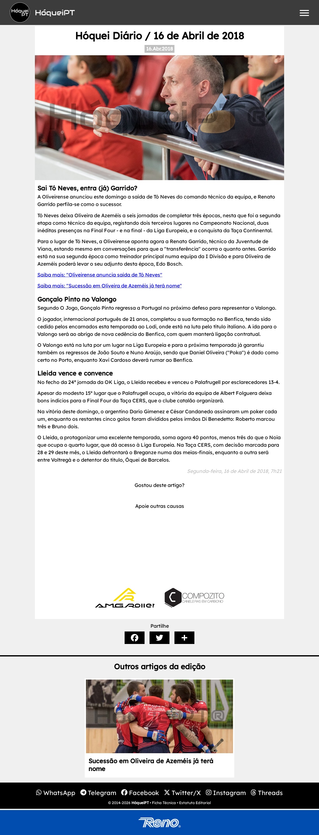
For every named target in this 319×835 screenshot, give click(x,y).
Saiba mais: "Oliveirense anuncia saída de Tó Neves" (99, 275)
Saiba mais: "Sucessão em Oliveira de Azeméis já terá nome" (109, 285)
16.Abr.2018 (159, 49)
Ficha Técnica (164, 802)
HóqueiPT (140, 802)
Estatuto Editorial (195, 802)
